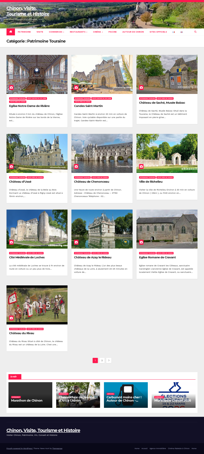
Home (137, 448)
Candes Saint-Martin (88, 106)
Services (110, 394)
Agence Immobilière (158, 448)
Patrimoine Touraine (17, 98)
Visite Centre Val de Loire (36, 98)
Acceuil (145, 448)
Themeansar (57, 448)
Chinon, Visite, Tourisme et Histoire (43, 430)
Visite (40, 32)
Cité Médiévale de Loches (26, 257)
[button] (195, 32)
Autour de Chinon (133, 32)
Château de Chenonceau (91, 181)
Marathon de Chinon (26, 400)
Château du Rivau (21, 333)
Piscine (113, 32)
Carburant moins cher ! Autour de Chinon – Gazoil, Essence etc (124, 400)
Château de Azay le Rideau (92, 257)
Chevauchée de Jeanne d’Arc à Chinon (77, 398)
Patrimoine (24, 32)
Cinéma (97, 32)
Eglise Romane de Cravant (157, 257)
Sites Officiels (158, 32)
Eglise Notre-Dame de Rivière (29, 106)
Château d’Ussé (20, 181)
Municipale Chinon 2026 (172, 400)
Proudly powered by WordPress (20, 448)
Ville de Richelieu (150, 181)
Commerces (56, 32)
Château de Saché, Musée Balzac (162, 102)
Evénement (16, 397)
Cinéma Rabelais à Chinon (179, 448)
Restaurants (78, 32)
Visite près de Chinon (18, 101)
